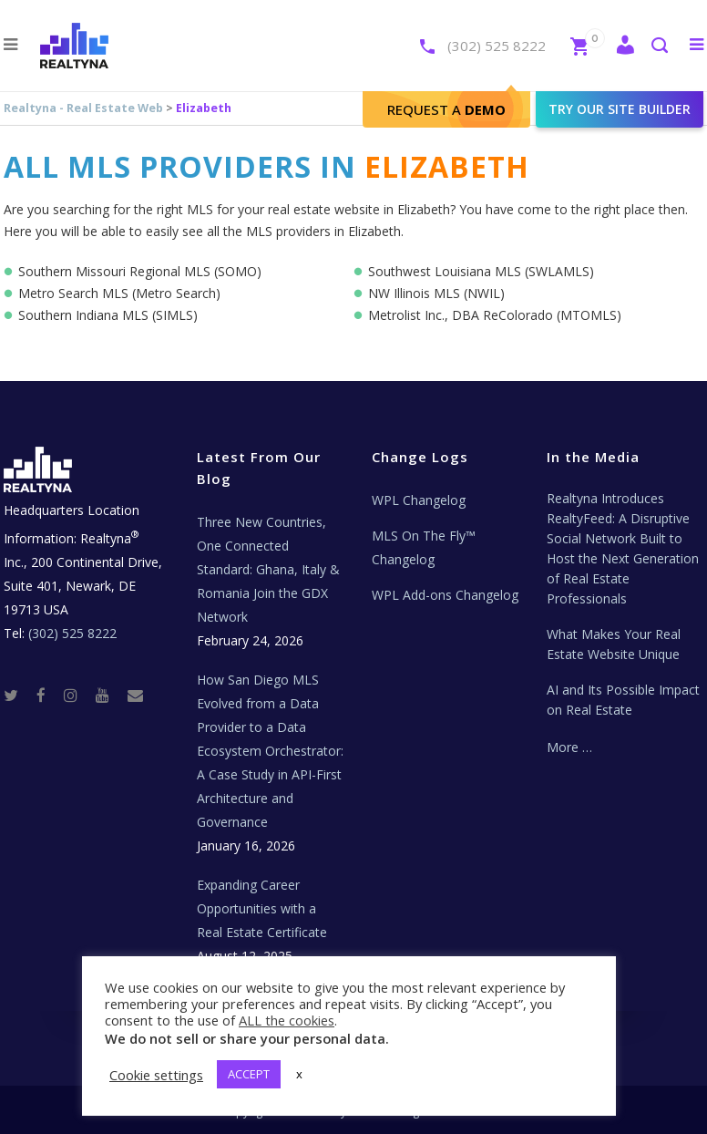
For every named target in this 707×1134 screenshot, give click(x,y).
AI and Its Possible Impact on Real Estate (623, 699)
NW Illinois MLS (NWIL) (436, 293)
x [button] (299, 1074)
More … (569, 747)
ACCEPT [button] (249, 1074)
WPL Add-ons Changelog (445, 594)
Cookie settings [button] (156, 1075)
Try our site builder (619, 109)
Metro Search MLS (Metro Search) (119, 293)
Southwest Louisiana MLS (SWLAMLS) (481, 271)
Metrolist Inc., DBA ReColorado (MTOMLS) (494, 315)
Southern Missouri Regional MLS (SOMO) (139, 271)
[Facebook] (48, 694)
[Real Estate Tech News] (135, 694)
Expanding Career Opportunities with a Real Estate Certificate (262, 908)
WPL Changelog (419, 500)
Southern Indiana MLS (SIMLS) (108, 315)
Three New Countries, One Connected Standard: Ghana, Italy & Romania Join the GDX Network (268, 569)
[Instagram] (78, 694)
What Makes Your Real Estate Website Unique (614, 644)
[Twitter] (18, 694)
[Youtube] (110, 694)
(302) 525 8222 (496, 45)
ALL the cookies (286, 1020)
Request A (446, 109)
